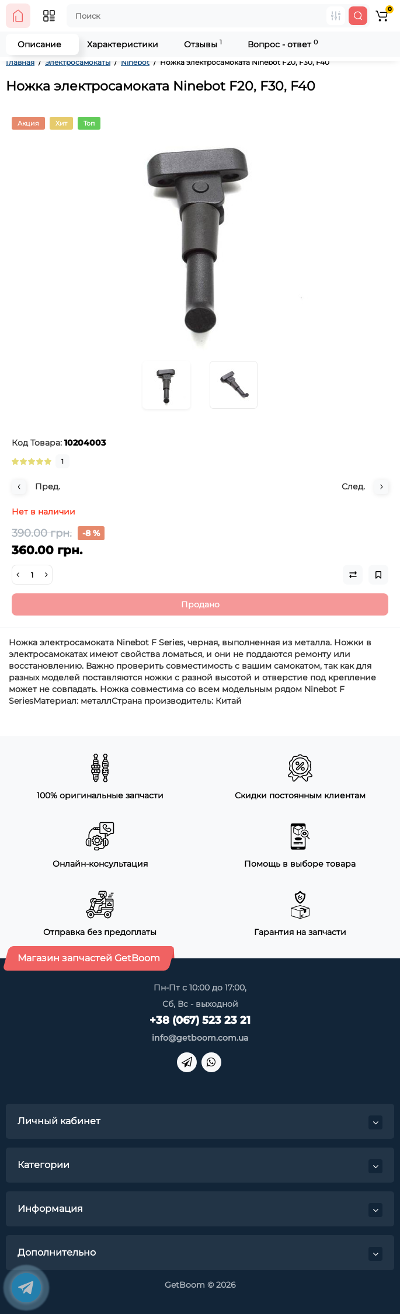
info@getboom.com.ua (200, 1038)
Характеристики (122, 44)
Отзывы (203, 44)
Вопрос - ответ (283, 44)
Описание (39, 44)
